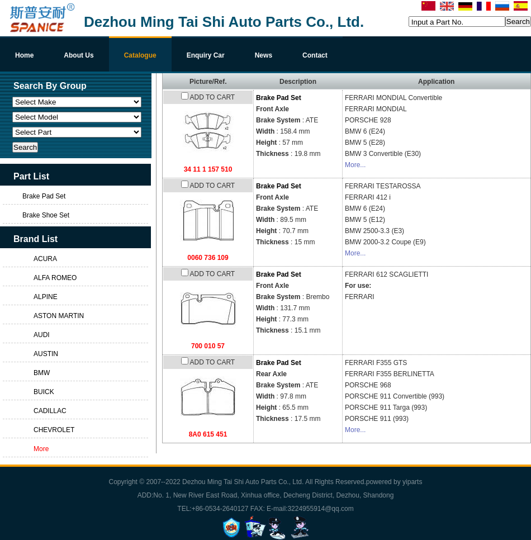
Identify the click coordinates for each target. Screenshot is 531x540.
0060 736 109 (207, 258)
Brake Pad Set (278, 98)
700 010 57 (208, 346)
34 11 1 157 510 (208, 169)
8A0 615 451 (208, 434)
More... (355, 165)
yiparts (412, 482)
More (41, 449)
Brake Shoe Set (45, 215)
